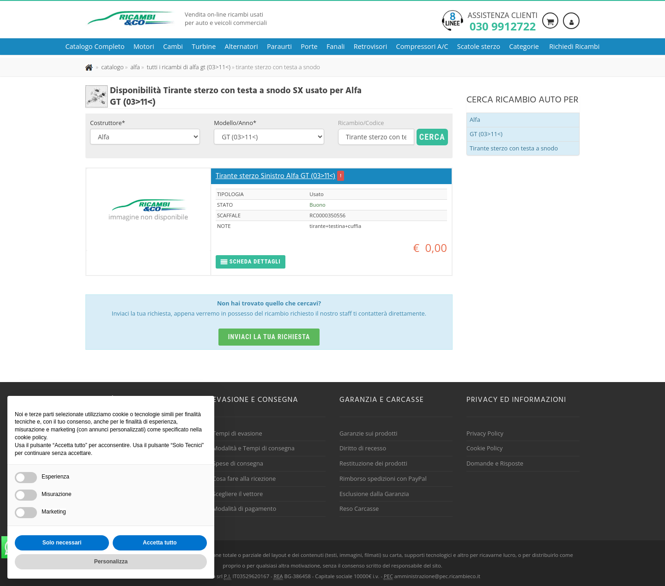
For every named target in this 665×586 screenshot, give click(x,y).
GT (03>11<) (486, 134)
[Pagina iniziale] (89, 67)
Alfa (475, 119)
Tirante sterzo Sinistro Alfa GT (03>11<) (275, 176)
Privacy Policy (484, 433)
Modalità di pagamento (244, 508)
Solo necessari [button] (62, 542)
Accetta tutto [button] (159, 542)
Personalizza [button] (111, 561)
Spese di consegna (237, 463)
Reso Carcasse (359, 508)
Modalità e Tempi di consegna (253, 448)
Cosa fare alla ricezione (244, 478)
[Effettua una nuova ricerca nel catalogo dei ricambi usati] (112, 67)
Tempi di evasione (237, 433)
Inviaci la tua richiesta (269, 337)
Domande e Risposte (494, 463)
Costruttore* (107, 123)
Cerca (432, 137)
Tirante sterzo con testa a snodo (514, 148)
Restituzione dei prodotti (373, 463)
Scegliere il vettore (237, 494)
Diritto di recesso (362, 448)
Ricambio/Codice (361, 123)
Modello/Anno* (235, 123)
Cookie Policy (484, 448)
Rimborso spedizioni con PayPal (383, 478)
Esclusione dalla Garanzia (374, 494)
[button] (250, 262)
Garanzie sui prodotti (368, 433)
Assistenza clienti (503, 20)
